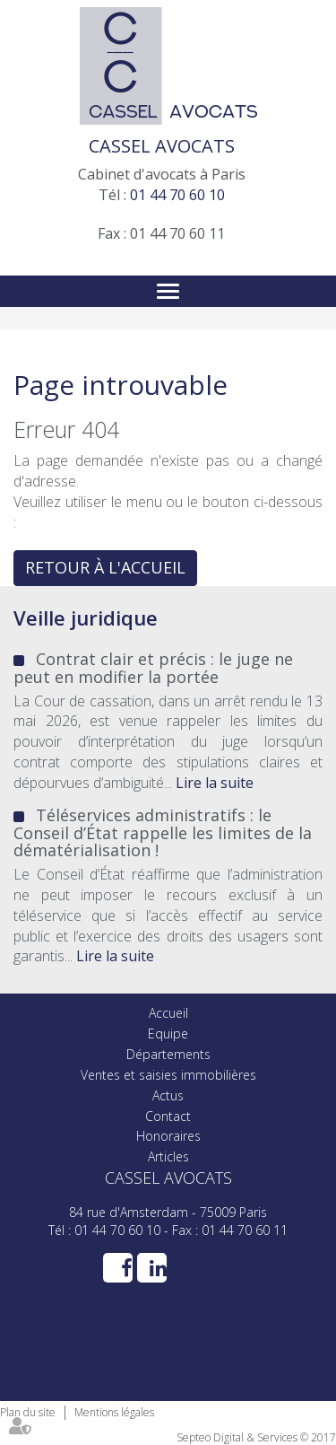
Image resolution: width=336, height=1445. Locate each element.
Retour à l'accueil (105, 567)
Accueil (168, 1012)
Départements (168, 1054)
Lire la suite (215, 783)
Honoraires (168, 1135)
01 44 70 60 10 (177, 195)
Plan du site (28, 1412)
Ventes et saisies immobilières (168, 1074)
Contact (168, 1116)
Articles (168, 1156)
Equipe (168, 1033)
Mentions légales (114, 1412)
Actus (168, 1095)
